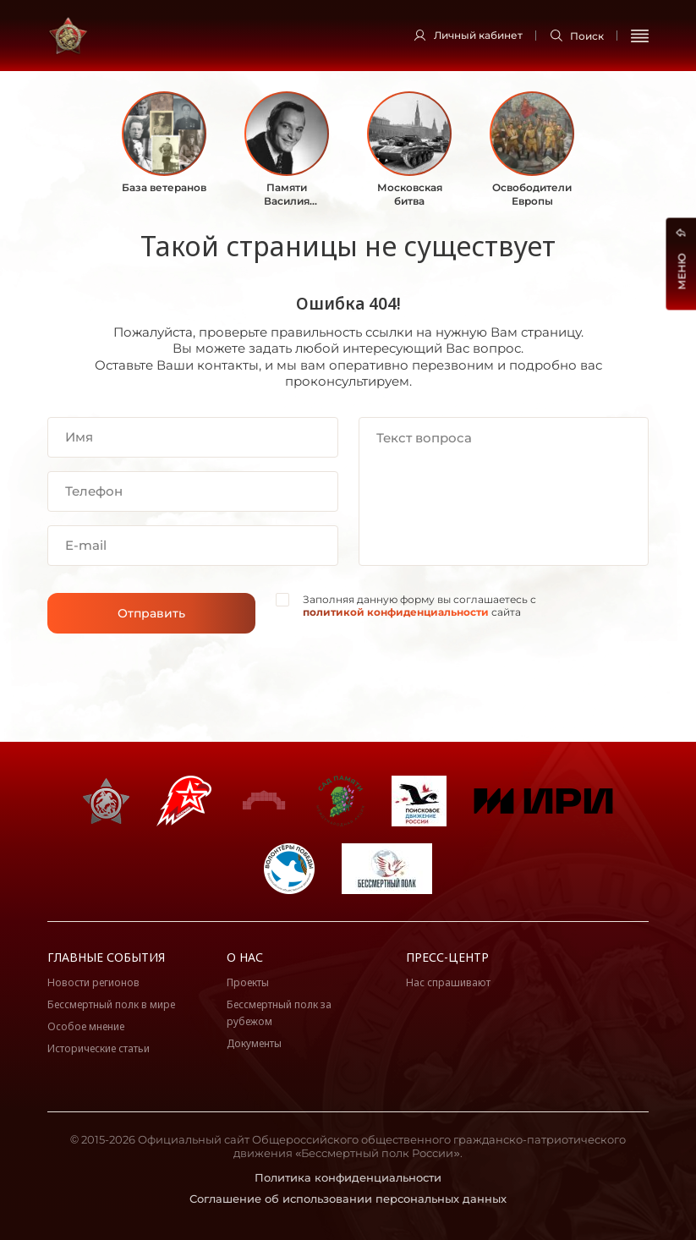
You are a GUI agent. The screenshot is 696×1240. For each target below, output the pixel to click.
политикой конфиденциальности (396, 612)
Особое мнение (85, 1026)
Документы (254, 1043)
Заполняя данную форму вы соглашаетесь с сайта (419, 606)
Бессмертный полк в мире (111, 1004)
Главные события (106, 957)
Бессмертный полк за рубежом (279, 1013)
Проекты (248, 982)
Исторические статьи (98, 1048)
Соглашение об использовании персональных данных (348, 1198)
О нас (245, 957)
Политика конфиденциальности (348, 1177)
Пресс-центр (447, 957)
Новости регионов (93, 982)
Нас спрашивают (448, 982)
